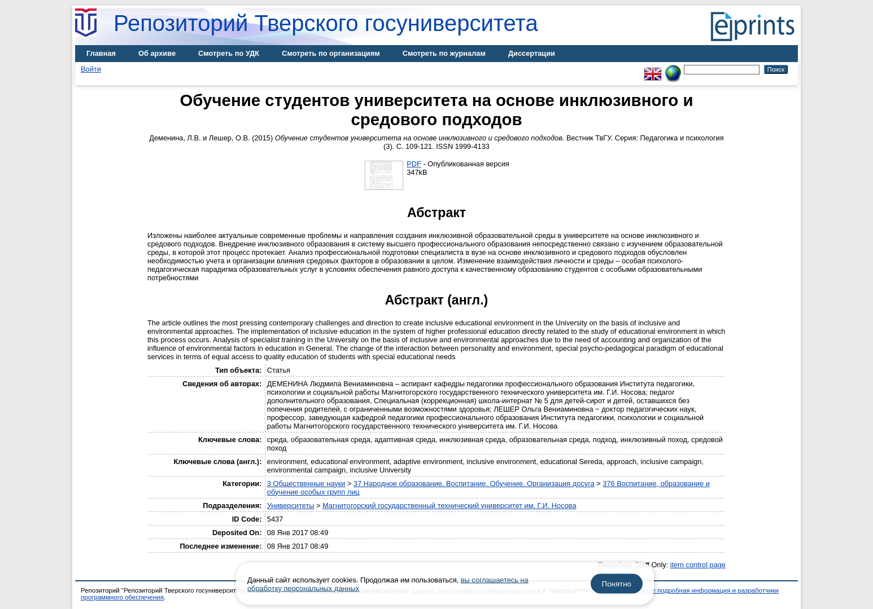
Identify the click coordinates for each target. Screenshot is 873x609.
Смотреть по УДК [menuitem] (228, 53)
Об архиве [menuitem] (157, 53)
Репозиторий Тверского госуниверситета (326, 23)
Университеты (291, 505)
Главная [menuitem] (101, 53)
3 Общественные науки (306, 483)
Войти (91, 69)
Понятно (616, 584)
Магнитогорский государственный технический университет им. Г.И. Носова (449, 505)
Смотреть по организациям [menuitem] (331, 53)
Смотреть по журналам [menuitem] (444, 53)
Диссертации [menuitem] (531, 53)
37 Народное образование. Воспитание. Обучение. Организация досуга (474, 483)
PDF (414, 164)
